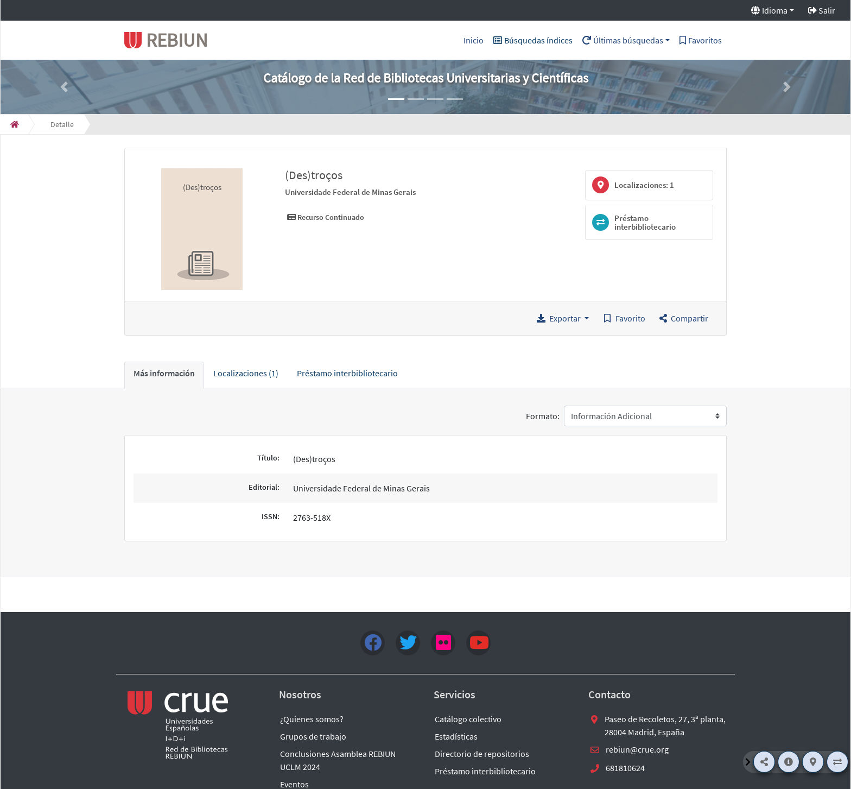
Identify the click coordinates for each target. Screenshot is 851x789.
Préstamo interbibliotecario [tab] (347, 373)
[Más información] (788, 762)
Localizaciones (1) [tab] (245, 373)
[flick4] (443, 642)
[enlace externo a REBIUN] (178, 724)
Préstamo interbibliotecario (485, 771)
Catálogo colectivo (468, 719)
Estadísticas (456, 736)
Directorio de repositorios (482, 753)
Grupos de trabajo (313, 736)
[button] (64, 87)
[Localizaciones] (813, 762)
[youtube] (478, 642)
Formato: (543, 416)
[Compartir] (764, 762)
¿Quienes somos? (312, 719)
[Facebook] (372, 642)
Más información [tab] (164, 373)
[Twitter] (408, 642)
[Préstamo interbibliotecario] (837, 762)
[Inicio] (14, 124)
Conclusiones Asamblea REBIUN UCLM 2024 (338, 760)
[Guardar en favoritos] (624, 318)
